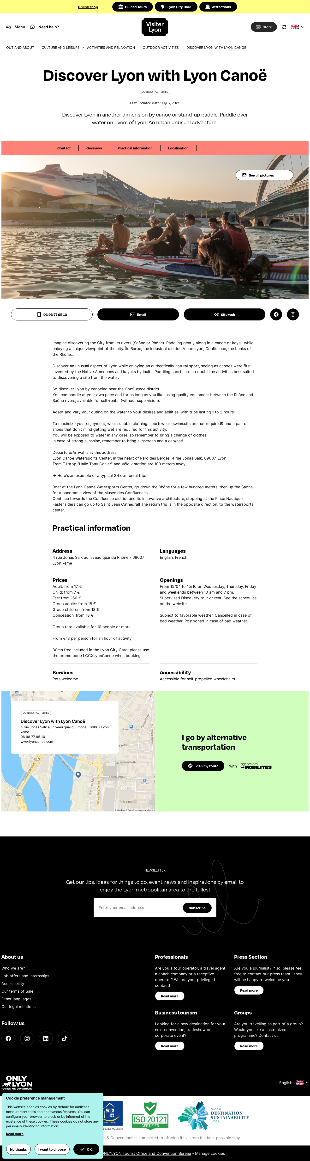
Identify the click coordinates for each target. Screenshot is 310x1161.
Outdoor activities (161, 47)
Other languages (16, 998)
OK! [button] (86, 1149)
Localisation (178, 148)
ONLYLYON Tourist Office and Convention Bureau (146, 1153)
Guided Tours (132, 6)
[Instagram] (27, 1038)
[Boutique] (262, 27)
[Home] (154, 27)
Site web (224, 314)
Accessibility (12, 983)
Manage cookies (210, 1153)
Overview (94, 148)
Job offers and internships (25, 975)
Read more (170, 996)
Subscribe (197, 907)
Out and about (20, 47)
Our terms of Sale (17, 991)
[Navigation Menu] (15, 27)
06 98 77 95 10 (52, 314)
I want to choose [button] (52, 1149)
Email (138, 314)
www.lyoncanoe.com (37, 741)
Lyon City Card (176, 6)
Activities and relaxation (111, 47)
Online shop (88, 7)
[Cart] (284, 27)
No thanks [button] (18, 1149)
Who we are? (13, 968)
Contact (64, 148)
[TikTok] (65, 1038)
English (294, 1082)
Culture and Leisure (60, 47)
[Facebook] (8, 1038)
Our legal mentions (18, 1006)
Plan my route (203, 765)
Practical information (135, 148)
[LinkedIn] (46, 1038)
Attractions (218, 6)
